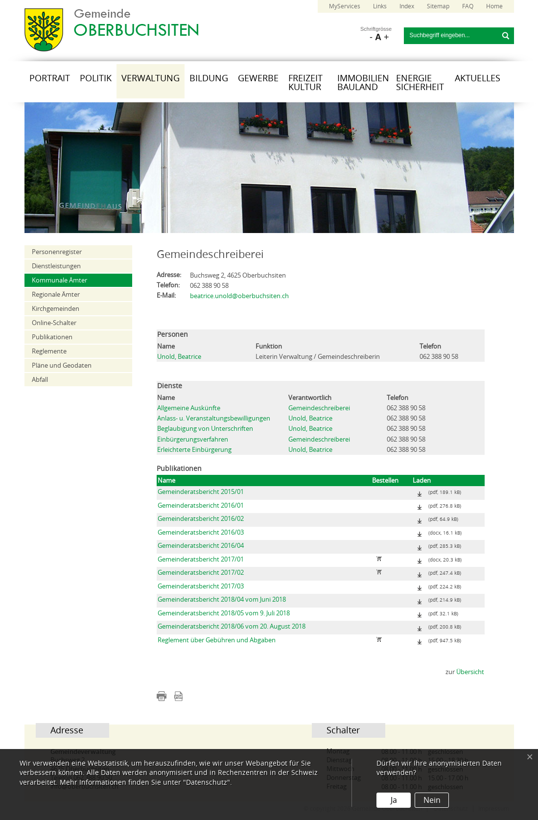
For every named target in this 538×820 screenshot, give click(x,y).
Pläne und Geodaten (62, 365)
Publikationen (52, 337)
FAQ (467, 6)
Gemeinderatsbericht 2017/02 (201, 572)
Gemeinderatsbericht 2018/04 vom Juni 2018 (222, 599)
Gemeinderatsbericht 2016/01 (201, 505)
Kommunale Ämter (59, 280)
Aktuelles (477, 78)
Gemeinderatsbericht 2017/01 (201, 559)
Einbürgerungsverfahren (192, 439)
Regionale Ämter (56, 294)
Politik (96, 78)
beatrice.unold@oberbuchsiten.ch (239, 296)
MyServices (344, 6)
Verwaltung (150, 78)
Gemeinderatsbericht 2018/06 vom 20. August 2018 (231, 626)
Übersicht (470, 672)
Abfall (40, 379)
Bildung (208, 78)
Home (494, 6)
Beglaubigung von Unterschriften (205, 428)
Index (406, 6)
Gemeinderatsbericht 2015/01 (201, 491)
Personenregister (57, 252)
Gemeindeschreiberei (319, 408)
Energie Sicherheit (420, 83)
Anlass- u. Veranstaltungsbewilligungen (213, 418)
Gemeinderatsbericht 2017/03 (201, 586)
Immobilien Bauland (363, 83)
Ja (394, 800)
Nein (432, 800)
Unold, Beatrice (179, 356)
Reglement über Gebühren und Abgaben (217, 640)
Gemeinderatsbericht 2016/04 (201, 545)
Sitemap (438, 6)
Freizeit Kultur (305, 83)
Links (380, 6)
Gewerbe (258, 78)
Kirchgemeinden (55, 308)
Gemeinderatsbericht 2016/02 (201, 518)
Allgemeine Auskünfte (188, 408)
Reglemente (49, 351)
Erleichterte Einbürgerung (194, 449)
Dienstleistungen (56, 266)
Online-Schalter (54, 323)
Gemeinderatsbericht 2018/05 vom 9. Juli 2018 (224, 613)
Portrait (49, 78)
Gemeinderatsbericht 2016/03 (201, 532)
